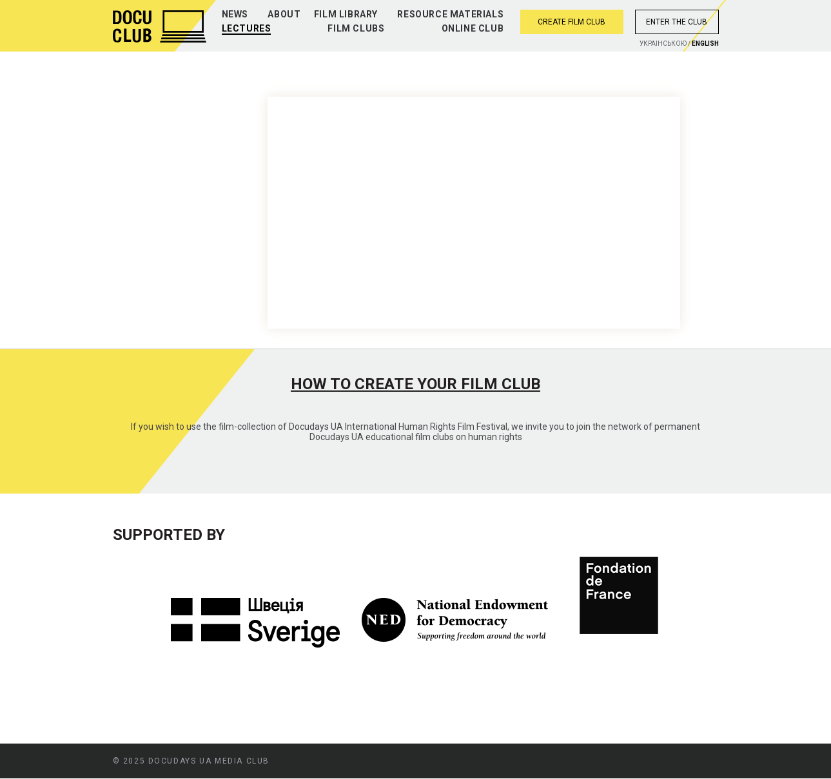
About (284, 14)
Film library (346, 14)
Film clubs (356, 28)
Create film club (571, 21)
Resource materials (450, 14)
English (705, 43)
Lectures (246, 28)
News (235, 14)
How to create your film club (415, 384)
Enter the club (676, 21)
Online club (473, 28)
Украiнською (663, 43)
